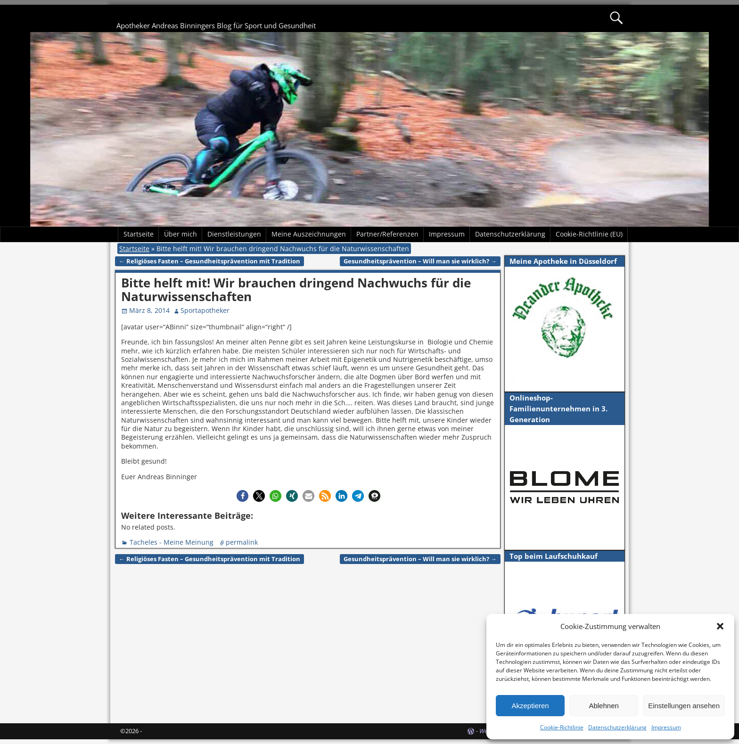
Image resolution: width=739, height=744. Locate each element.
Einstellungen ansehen (684, 706)
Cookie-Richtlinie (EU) (589, 233)
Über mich (180, 233)
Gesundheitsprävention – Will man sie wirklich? (420, 261)
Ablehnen (603, 706)
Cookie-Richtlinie (561, 727)
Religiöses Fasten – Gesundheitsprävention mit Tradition (209, 261)
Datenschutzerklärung (617, 727)
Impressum (666, 727)
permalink (242, 542)
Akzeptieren (530, 706)
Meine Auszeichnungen (308, 233)
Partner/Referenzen (387, 233)
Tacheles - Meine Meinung (171, 542)
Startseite (138, 233)
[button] (720, 626)
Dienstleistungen (234, 233)
